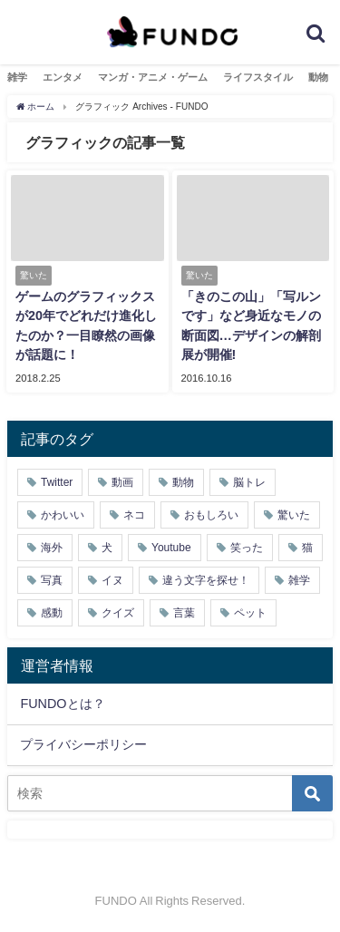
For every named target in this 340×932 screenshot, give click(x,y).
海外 (52, 547)
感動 (52, 612)
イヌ (112, 580)
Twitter (57, 482)
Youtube (171, 547)
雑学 (17, 77)
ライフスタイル (258, 77)
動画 (122, 482)
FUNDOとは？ (62, 703)
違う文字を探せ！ (205, 580)
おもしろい (211, 515)
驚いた (293, 515)
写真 (52, 580)
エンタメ (63, 77)
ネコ (134, 515)
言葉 (184, 612)
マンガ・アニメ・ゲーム (153, 77)
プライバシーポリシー (83, 744)
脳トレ (249, 482)
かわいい (62, 515)
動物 (318, 77)
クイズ (118, 612)
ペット (250, 612)
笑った (246, 547)
